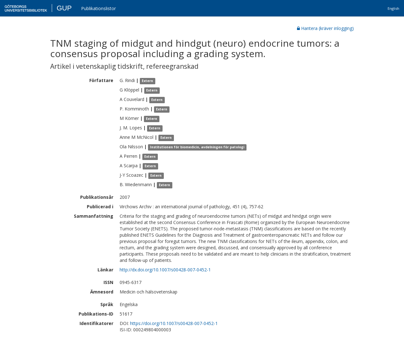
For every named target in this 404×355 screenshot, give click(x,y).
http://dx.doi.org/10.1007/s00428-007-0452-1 (165, 270)
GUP (64, 8)
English (393, 8)
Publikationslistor (98, 8)
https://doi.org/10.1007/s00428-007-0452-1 (174, 323)
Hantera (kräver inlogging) (325, 28)
